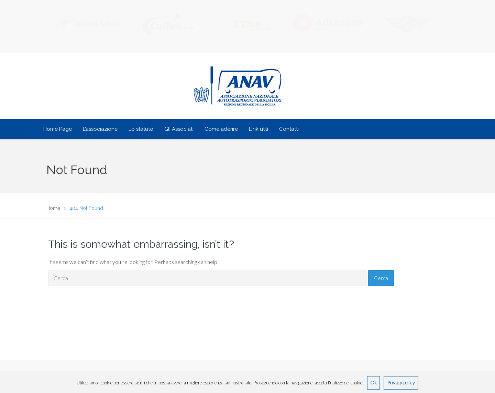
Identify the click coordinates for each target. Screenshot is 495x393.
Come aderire (221, 129)
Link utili (258, 129)
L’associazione (100, 129)
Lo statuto (141, 129)
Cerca (381, 278)
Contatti (289, 129)
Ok (373, 382)
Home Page (57, 129)
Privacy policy (401, 382)
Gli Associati (179, 129)
